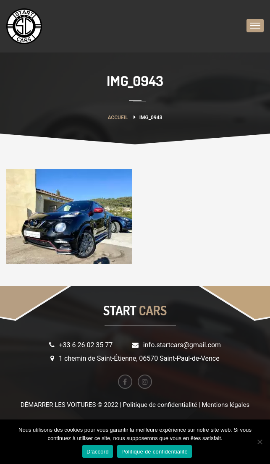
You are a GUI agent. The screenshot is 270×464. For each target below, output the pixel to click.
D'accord (98, 451)
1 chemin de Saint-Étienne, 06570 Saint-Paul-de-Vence (139, 358)
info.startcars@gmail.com (182, 345)
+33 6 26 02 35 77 (86, 345)
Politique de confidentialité (154, 451)
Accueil (117, 118)
